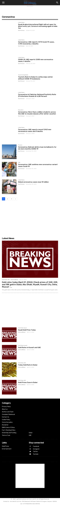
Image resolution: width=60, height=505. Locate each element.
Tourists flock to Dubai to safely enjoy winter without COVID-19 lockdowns (35, 78)
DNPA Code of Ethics (8, 427)
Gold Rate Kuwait (22, 345)
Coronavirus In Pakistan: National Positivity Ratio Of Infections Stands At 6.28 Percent (37, 95)
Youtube (35, 454)
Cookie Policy (6, 419)
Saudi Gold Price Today (27, 330)
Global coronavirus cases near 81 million (33, 182)
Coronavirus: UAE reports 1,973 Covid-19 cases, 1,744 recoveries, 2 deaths (36, 43)
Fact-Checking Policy (8, 430)
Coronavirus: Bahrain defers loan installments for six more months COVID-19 (37, 148)
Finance (20, 145)
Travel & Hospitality (23, 75)
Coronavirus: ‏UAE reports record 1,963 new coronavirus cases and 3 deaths (34, 130)
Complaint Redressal (8, 414)
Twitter (35, 451)
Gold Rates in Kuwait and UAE (29, 347)
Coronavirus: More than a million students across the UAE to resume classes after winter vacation (37, 113)
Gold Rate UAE (6, 279)
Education (20, 110)
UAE (19, 162)
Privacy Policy (6, 406)
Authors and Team (7, 412)
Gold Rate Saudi (22, 328)
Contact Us (5, 417)
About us (5, 409)
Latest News (21, 22)
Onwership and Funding (9, 433)
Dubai (30, 433)
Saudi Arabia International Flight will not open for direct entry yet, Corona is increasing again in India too (37, 26)
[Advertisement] (30, 9)
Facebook (36, 446)
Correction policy (7, 422)
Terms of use (6, 435)
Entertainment (6, 449)
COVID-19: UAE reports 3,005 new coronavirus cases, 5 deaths (35, 60)
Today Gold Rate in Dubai (27, 365)
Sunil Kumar (21, 30)
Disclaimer (5, 425)
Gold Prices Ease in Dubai (27, 382)
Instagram (36, 449)
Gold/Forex (5, 446)
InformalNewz (14, 279)
